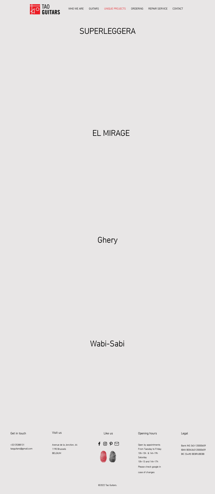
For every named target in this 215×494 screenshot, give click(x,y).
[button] (93, 8)
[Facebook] (99, 443)
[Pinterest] (111, 443)
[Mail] (116, 443)
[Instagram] (105, 443)
